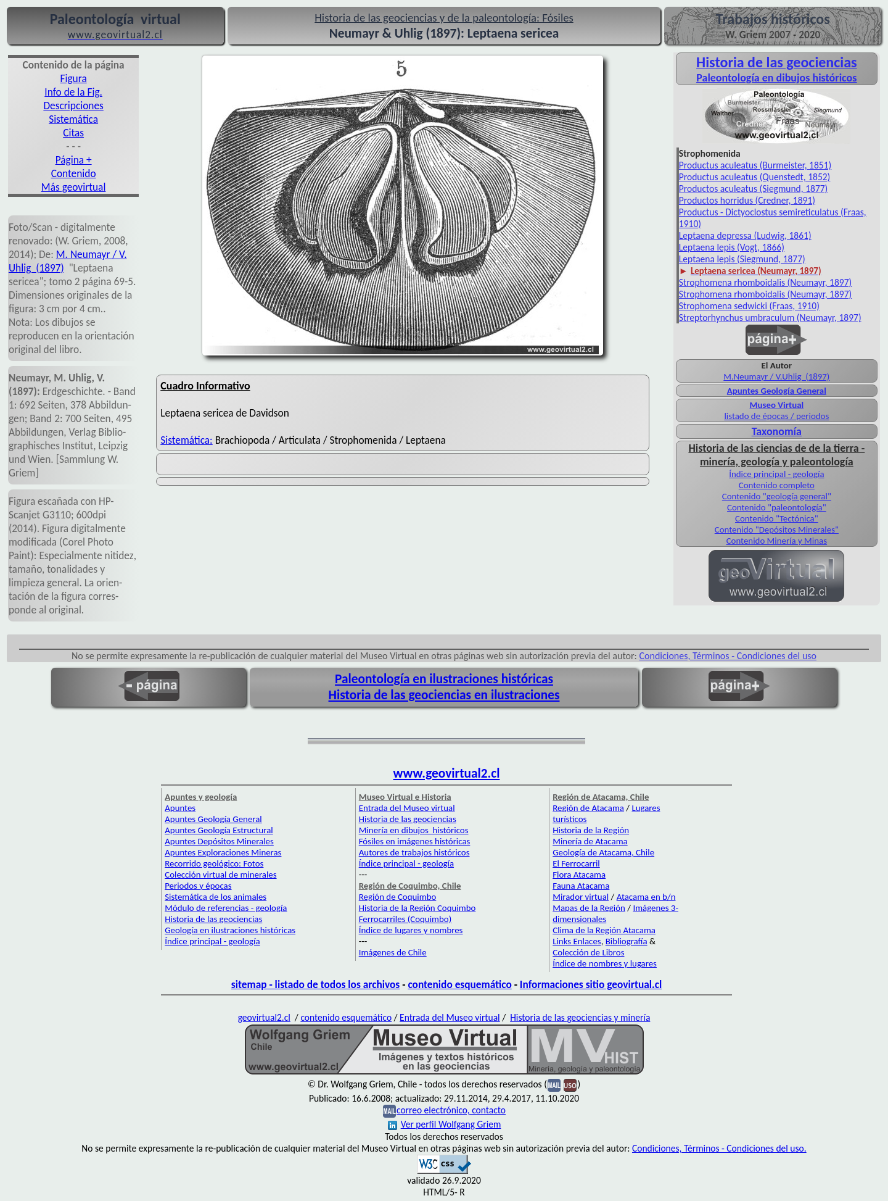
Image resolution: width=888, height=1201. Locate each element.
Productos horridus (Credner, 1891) (747, 200)
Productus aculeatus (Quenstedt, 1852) (755, 177)
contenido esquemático (459, 984)
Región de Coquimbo (398, 896)
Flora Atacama (579, 874)
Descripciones (73, 105)
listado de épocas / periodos (776, 416)
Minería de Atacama (590, 841)
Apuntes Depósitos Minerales (219, 841)
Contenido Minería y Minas (776, 540)
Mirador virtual (581, 896)
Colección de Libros (588, 952)
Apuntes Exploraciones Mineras (223, 852)
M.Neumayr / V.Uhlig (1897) (776, 376)
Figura (73, 78)
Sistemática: (186, 440)
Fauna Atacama (581, 885)
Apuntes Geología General (776, 390)
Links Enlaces (577, 941)
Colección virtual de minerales (220, 874)
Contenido (73, 173)
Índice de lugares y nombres (411, 930)
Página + (74, 160)
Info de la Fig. (73, 92)
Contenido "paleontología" (776, 507)
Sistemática (73, 119)
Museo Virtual (777, 404)
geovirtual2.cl (264, 1017)
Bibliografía (627, 941)
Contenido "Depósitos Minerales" (777, 529)
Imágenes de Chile (393, 952)
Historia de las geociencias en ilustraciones (444, 695)
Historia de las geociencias (213, 919)
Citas (73, 132)
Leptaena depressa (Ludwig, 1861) (745, 235)
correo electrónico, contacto (451, 1110)
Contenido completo (777, 485)
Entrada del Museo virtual (407, 807)
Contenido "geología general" (776, 496)
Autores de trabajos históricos (414, 852)
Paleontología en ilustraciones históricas (444, 679)
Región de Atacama (588, 807)
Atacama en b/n (646, 896)
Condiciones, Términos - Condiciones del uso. (719, 1148)
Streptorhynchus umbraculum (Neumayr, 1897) (770, 317)
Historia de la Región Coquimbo (417, 907)
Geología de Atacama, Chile (603, 852)
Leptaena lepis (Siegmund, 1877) (742, 259)
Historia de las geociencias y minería (580, 1017)
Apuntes (180, 807)
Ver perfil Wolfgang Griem (444, 1124)
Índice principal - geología (776, 474)
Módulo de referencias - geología (226, 907)
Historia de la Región (591, 830)
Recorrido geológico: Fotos (214, 863)
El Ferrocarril (576, 863)
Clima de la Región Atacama (604, 930)
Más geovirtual (73, 187)
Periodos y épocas (198, 885)
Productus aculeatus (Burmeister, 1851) (755, 165)
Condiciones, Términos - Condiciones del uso (728, 656)
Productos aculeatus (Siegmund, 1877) (753, 188)
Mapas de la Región (589, 907)
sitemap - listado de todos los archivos (315, 984)
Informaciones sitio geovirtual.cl (591, 984)
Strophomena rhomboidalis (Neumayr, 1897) (765, 282)
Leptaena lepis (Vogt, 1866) (731, 247)
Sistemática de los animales (215, 896)
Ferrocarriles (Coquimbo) (405, 919)
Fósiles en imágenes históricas (415, 841)
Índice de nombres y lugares (605, 963)
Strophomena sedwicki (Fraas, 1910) (749, 306)
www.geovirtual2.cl (446, 773)
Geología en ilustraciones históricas (230, 930)
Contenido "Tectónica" (776, 518)
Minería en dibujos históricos (414, 830)
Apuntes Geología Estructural (219, 830)
